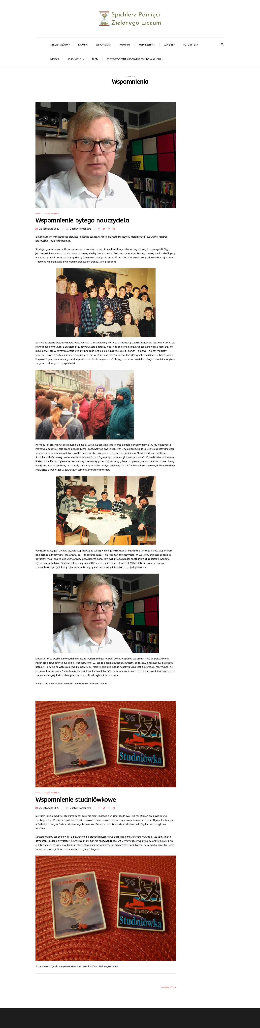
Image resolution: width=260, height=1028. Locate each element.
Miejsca (54, 59)
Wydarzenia (146, 44)
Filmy (95, 59)
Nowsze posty (168, 987)
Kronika (83, 44)
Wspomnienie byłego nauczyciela (82, 220)
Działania (169, 44)
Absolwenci (74, 59)
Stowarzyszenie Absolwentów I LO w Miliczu (134, 59)
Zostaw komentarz (80, 228)
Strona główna (60, 44)
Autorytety (190, 44)
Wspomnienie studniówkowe (75, 799)
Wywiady (125, 44)
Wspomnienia (103, 44)
